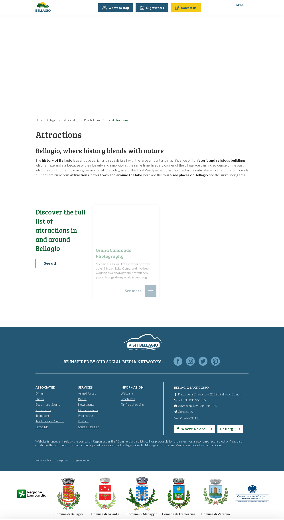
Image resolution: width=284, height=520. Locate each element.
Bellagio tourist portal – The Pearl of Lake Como (78, 120)
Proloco (83, 421)
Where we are (195, 428)
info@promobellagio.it (77, 483)
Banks (82, 399)
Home (39, 120)
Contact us (186, 8)
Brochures (128, 399)
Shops (40, 399)
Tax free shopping (132, 404)
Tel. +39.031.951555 (192, 400)
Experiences (153, 8)
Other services (88, 410)
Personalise (247, 472)
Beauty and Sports (48, 404)
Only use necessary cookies (247, 487)
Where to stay (116, 8)
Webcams (127, 393)
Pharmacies (86, 415)
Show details (68, 511)
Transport (42, 415)
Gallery (230, 428)
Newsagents (86, 404)
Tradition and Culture (50, 421)
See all (50, 263)
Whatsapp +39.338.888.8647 (198, 405)
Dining (40, 393)
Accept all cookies (247, 458)
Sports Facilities (88, 426)
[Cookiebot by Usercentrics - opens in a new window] (28, 511)
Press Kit (42, 426)
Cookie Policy (127, 499)
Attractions (43, 410)
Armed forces (87, 393)
